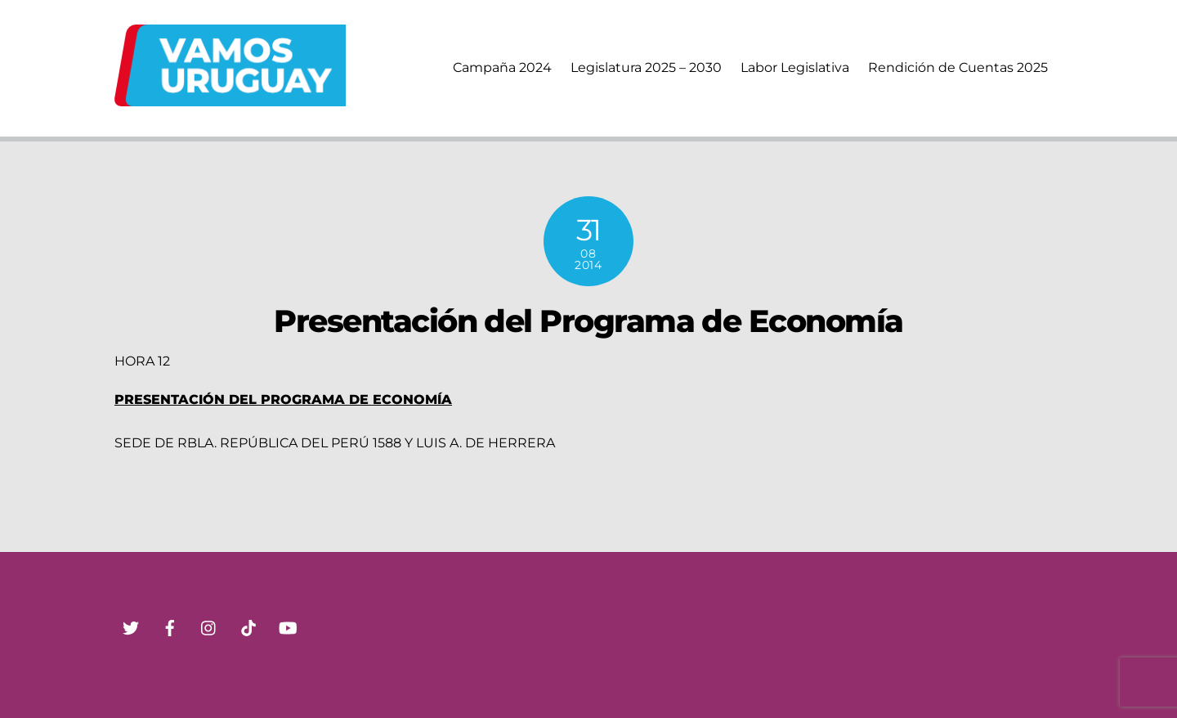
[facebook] (170, 626)
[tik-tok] (248, 626)
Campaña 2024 (502, 67)
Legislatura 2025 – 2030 (646, 67)
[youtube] (287, 626)
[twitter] (130, 626)
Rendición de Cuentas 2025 (958, 67)
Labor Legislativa (795, 67)
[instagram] (209, 626)
